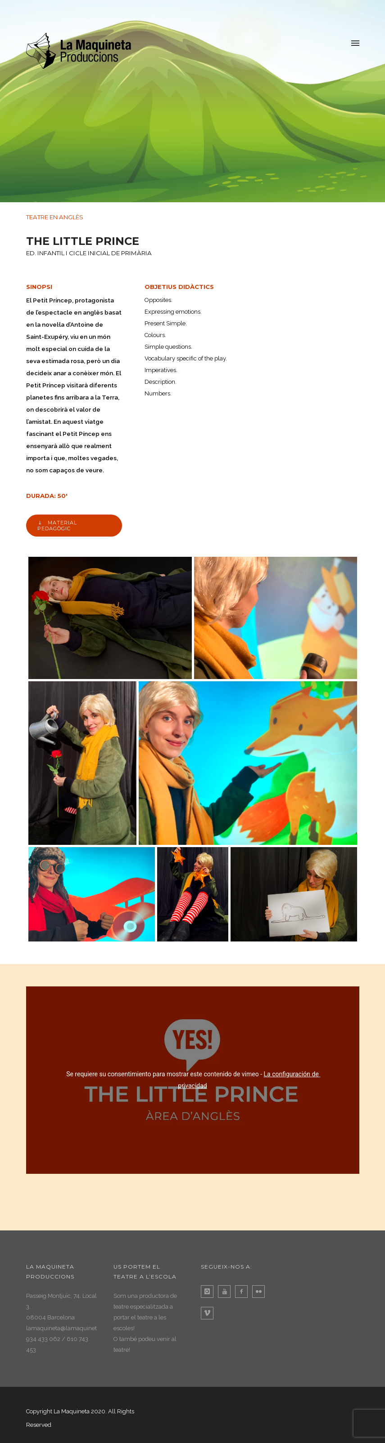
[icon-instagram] (209, 1291)
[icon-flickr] (260, 1291)
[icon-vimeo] (209, 1313)
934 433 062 (43, 1339)
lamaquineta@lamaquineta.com (69, 1328)
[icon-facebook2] (243, 1291)
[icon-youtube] (226, 1291)
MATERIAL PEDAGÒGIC (57, 525)
